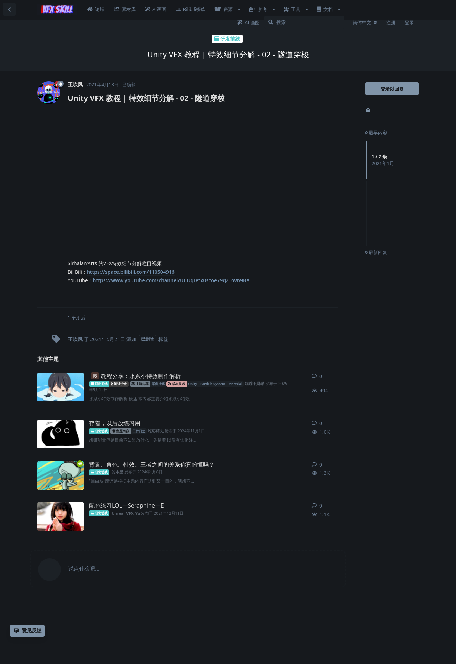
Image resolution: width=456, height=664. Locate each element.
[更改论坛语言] (365, 22)
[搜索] (304, 22)
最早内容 (376, 132)
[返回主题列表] (9, 9)
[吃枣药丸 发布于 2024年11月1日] (60, 434)
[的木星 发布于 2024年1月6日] (60, 475)
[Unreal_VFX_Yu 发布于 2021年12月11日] (60, 516)
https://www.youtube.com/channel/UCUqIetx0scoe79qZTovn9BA (171, 280)
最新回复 (376, 252)
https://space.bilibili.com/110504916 (131, 271)
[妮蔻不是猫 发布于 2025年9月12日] (60, 387)
